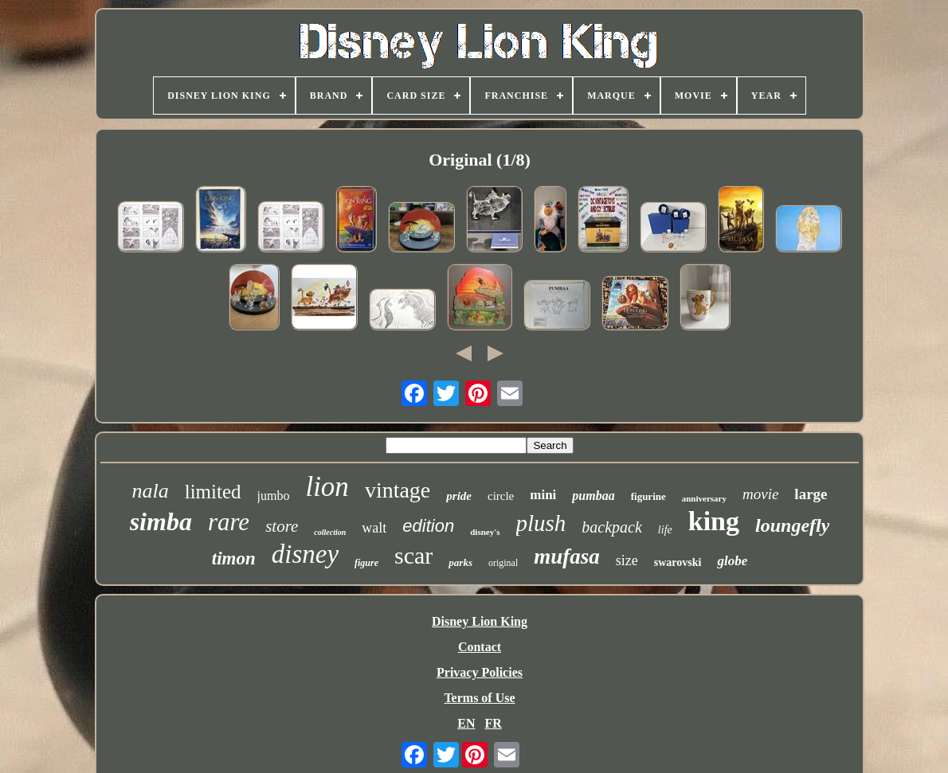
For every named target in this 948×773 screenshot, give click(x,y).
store (281, 526)
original (503, 562)
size (627, 560)
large (810, 494)
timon (234, 558)
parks (460, 562)
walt (374, 528)
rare (228, 522)
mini (543, 494)
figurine (648, 496)
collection (330, 532)
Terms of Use (479, 698)
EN (466, 723)
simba (161, 521)
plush (541, 523)
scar (413, 555)
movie (760, 494)
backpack (612, 527)
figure (366, 562)
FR (492, 723)
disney (305, 554)
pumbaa (593, 495)
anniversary (704, 498)
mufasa (567, 556)
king (713, 521)
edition (428, 526)
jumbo (273, 495)
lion (326, 486)
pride (459, 496)
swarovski (678, 562)
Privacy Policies (480, 672)
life (665, 530)
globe (732, 560)
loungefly (792, 525)
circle (501, 496)
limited (213, 491)
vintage (397, 490)
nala (149, 490)
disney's (484, 532)
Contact (479, 647)
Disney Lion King (479, 621)
